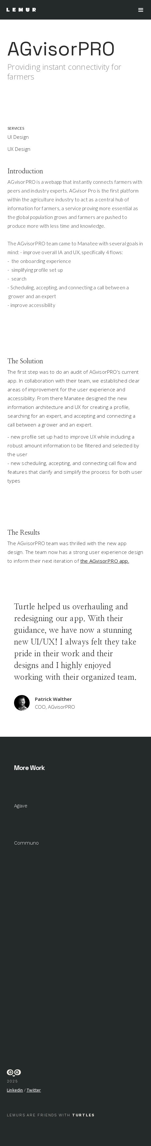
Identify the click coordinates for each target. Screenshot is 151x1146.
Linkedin (15, 1090)
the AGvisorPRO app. (104, 561)
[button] (141, 10)
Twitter (33, 1090)
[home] (19, 10)
